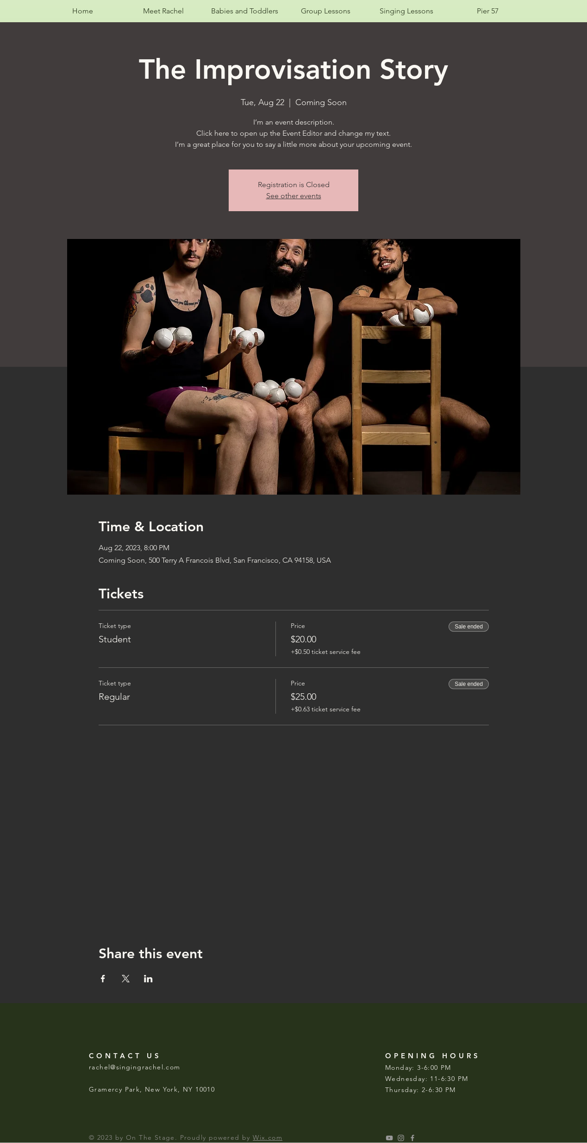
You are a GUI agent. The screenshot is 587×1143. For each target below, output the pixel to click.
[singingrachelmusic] (401, 1138)
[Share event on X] (125, 978)
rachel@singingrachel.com (135, 1067)
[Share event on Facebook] (103, 978)
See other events (293, 195)
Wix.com (267, 1137)
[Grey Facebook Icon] (412, 1138)
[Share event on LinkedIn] (148, 978)
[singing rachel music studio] (389, 1138)
